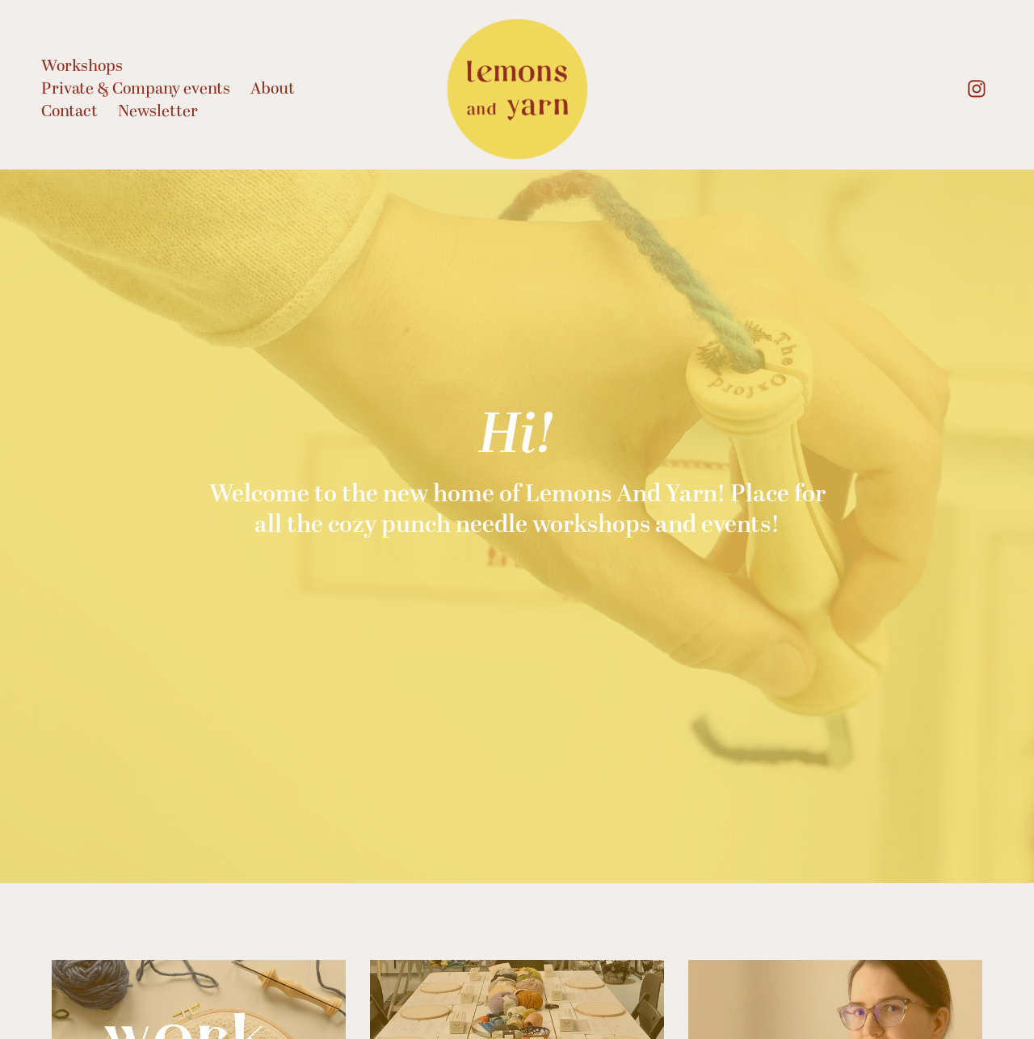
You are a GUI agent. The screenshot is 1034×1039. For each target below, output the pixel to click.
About (272, 89)
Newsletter (158, 111)
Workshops (82, 66)
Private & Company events (135, 89)
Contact (69, 111)
